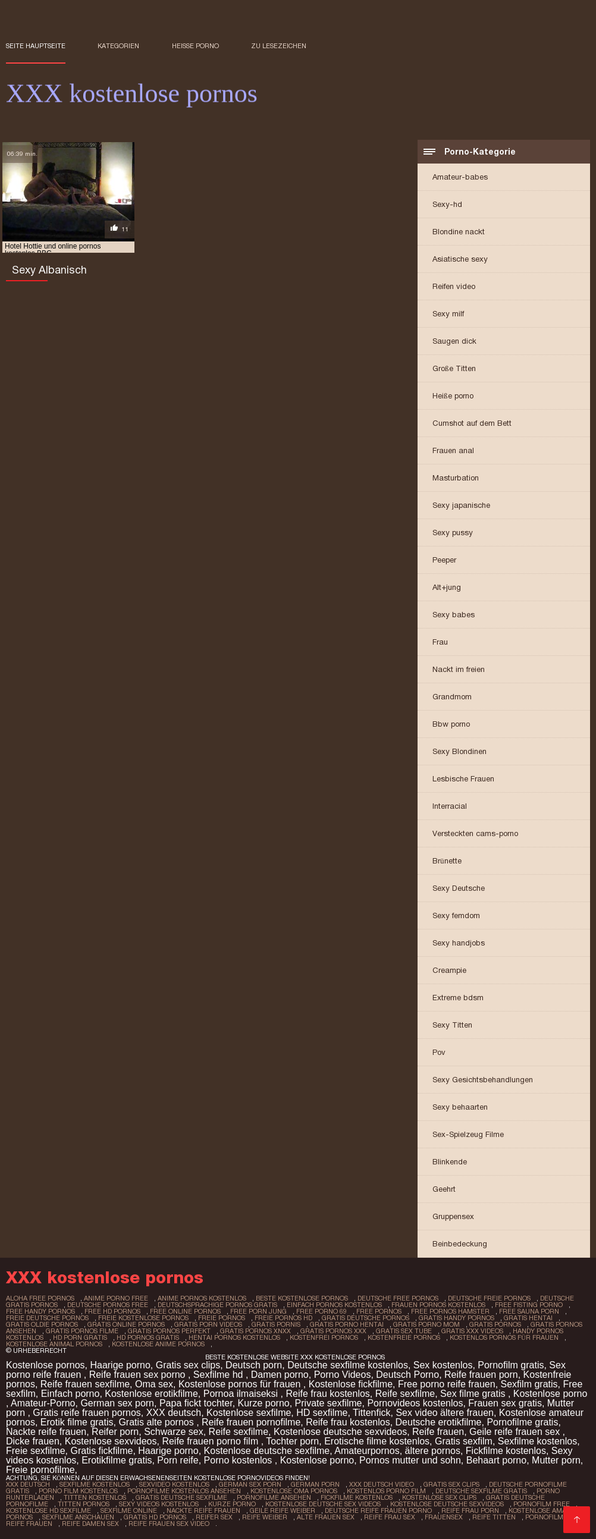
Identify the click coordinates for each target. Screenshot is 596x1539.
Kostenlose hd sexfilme (48, 1510)
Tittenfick (371, 1413)
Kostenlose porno (550, 1394)
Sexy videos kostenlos (159, 1503)
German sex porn (117, 1403)
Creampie (449, 970)
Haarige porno (120, 1365)
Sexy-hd (447, 204)
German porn (315, 1484)
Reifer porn (115, 1432)
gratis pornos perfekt (169, 1330)
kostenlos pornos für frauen (504, 1337)
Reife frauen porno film (211, 1441)
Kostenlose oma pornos (293, 1490)
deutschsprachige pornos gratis (217, 1304)
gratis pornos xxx (333, 1330)
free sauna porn (529, 1311)
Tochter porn (292, 1441)
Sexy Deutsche (458, 888)
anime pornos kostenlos (202, 1298)
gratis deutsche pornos (365, 1317)
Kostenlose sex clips (439, 1497)
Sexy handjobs (458, 942)
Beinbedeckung (459, 1243)
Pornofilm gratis (511, 1365)
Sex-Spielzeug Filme (468, 1134)
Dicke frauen (32, 1441)
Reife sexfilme (405, 1394)
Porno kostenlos (239, 1460)
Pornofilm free (541, 1503)
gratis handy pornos (456, 1317)
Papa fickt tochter (196, 1403)
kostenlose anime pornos (158, 1344)
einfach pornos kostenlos (334, 1304)
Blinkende (449, 1161)
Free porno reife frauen (446, 1384)
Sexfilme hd (219, 1375)
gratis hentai (528, 1317)
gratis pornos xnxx (255, 1330)
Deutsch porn (253, 1365)
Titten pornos (83, 1503)
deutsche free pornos (397, 1298)
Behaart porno (496, 1460)
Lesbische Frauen (463, 778)
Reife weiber (264, 1517)
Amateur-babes (460, 176)
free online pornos (185, 1311)
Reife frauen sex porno (138, 1375)
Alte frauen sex (326, 1517)
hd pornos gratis (148, 1337)
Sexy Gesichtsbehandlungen (482, 1079)
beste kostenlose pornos (302, 1298)
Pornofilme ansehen (274, 1497)
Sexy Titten (452, 1024)
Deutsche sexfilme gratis (481, 1490)
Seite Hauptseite (35, 45)
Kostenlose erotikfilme (151, 1394)
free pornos (378, 1311)
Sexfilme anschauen (78, 1517)
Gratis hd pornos (155, 1517)
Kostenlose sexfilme (248, 1413)
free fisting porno (529, 1304)
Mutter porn (556, 1460)
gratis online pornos (126, 1324)
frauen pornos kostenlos (438, 1304)
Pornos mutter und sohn (410, 1460)
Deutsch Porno (407, 1375)
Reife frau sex (389, 1517)
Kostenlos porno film (386, 1490)
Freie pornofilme (40, 1470)
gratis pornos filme (82, 1330)
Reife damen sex (90, 1523)
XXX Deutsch (28, 1484)
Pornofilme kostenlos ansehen (184, 1490)
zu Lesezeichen (278, 45)
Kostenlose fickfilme (351, 1384)
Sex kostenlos (443, 1365)
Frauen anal (453, 450)
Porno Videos (342, 1375)
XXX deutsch (174, 1413)
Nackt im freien (458, 669)
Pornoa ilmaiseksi (242, 1394)
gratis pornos (495, 1324)
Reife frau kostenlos (327, 1394)
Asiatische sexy (460, 259)
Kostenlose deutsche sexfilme (267, 1451)
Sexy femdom (456, 915)
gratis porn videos (208, 1324)
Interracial (449, 806)
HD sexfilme (321, 1413)
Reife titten (494, 1517)
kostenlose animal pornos (54, 1344)
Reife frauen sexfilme (85, 1384)
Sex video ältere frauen (445, 1413)
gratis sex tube (404, 1330)
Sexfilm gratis (529, 1384)
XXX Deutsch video (381, 1484)
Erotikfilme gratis (116, 1460)
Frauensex (444, 1517)
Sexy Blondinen (459, 751)
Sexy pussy (452, 532)
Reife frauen (438, 1432)
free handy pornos (40, 1311)
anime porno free (116, 1298)
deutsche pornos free (107, 1304)
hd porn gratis (80, 1337)
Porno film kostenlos (78, 1490)
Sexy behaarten (460, 1107)
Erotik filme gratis (77, 1422)
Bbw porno (451, 724)
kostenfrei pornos (324, 1337)
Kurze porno (264, 1403)
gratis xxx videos (472, 1330)
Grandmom (452, 696)
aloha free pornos (40, 1298)
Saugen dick (454, 341)
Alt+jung (446, 587)
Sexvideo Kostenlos (174, 1484)
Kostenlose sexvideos (111, 1441)
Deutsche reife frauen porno (378, 1510)
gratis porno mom (426, 1324)
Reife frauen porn (481, 1375)
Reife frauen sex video (168, 1523)
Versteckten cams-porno (475, 833)
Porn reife (177, 1460)
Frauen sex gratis (505, 1403)
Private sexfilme (328, 1403)
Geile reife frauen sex (516, 1432)
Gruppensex (453, 1216)
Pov (439, 1052)
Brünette (447, 860)
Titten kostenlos (95, 1497)
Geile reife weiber (282, 1510)
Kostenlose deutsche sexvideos (340, 1432)
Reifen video (453, 286)
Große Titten (454, 368)
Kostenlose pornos (45, 1365)
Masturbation (455, 477)
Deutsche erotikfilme (439, 1422)
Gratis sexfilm (464, 1441)
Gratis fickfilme (101, 1451)
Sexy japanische (461, 505)
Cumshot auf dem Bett (472, 423)
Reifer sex (214, 1517)
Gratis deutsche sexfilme (181, 1497)
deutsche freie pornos (489, 1298)
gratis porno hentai (347, 1324)
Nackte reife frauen (46, 1432)
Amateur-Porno (43, 1403)
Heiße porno (195, 45)
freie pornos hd (283, 1317)
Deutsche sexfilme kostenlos (347, 1365)
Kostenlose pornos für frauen (240, 1384)
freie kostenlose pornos (143, 1317)
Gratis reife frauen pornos (86, 1413)
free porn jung (258, 1311)
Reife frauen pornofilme (251, 1422)
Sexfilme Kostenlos (94, 1484)
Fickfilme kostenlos (506, 1451)
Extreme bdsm (458, 997)
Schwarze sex (173, 1432)
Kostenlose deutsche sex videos (323, 1503)
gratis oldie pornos (42, 1324)
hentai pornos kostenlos (234, 1337)
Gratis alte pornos (157, 1422)
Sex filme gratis (474, 1394)
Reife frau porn (470, 1510)
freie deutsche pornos (47, 1317)
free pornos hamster (450, 1311)
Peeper (444, 559)
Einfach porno (70, 1394)
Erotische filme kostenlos (376, 1441)
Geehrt (444, 1189)
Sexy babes (453, 614)
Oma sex (154, 1384)
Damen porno (280, 1375)
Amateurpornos (366, 1451)
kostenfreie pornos (404, 1337)
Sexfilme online (129, 1510)
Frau (440, 641)
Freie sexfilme (35, 1451)
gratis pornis (276, 1324)
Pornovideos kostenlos (415, 1403)
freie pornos (221, 1317)
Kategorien (118, 45)
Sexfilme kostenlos (537, 1441)
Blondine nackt (458, 231)
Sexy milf (448, 313)
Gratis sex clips (188, 1365)
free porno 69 (321, 1311)
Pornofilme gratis (522, 1422)
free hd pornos (112, 1311)
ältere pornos (432, 1451)
